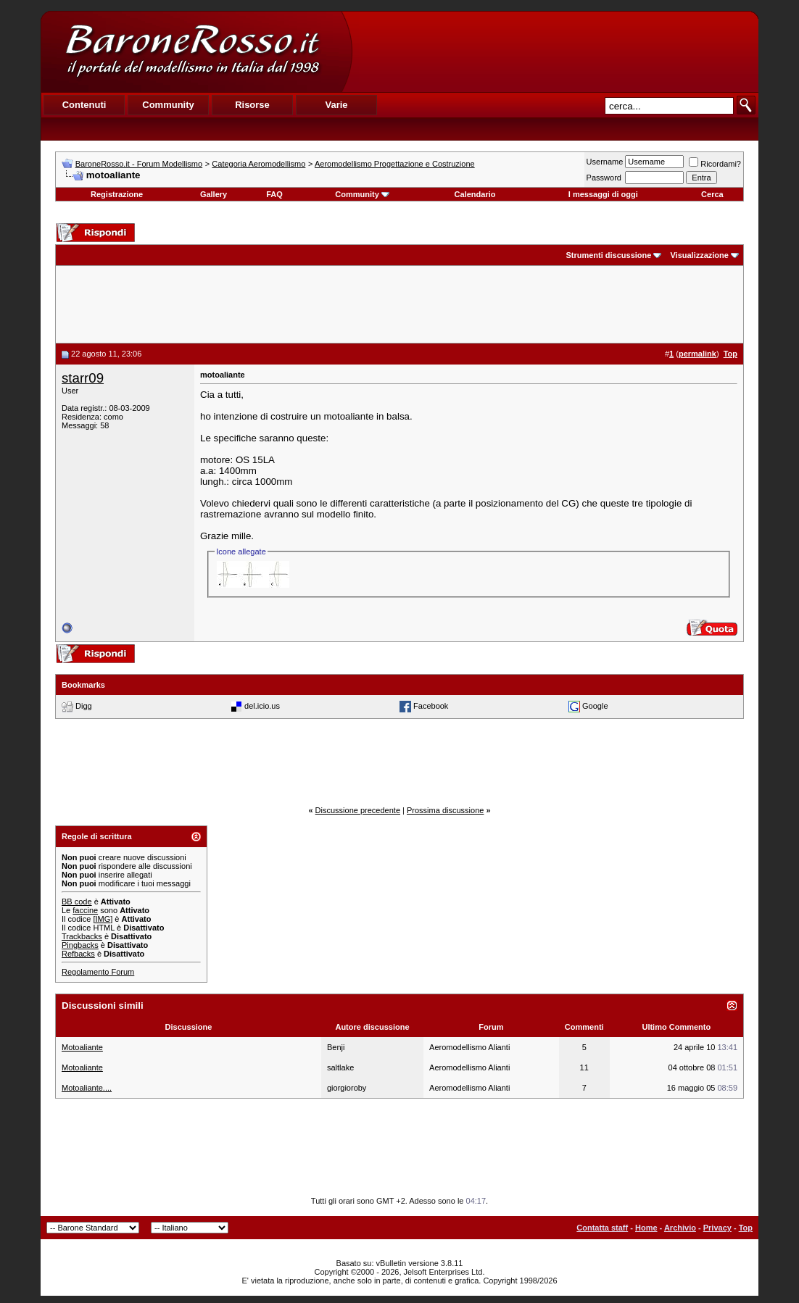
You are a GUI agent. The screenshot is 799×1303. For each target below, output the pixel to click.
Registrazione (117, 194)
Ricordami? (715, 163)
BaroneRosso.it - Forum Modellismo (138, 163)
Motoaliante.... (87, 1087)
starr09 (83, 378)
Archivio (680, 1227)
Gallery (213, 194)
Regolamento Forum (98, 971)
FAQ (274, 194)
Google (595, 706)
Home (646, 1227)
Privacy (717, 1227)
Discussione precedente (357, 810)
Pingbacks (80, 945)
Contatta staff (602, 1227)
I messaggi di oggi (603, 194)
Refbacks (78, 953)
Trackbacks (82, 936)
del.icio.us (262, 706)
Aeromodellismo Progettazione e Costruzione (395, 163)
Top (746, 1227)
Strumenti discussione (608, 255)
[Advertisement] (554, 51)
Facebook (430, 706)
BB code (77, 901)
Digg (83, 706)
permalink (697, 353)
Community (362, 194)
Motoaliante (82, 1047)
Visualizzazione (699, 255)
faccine (85, 910)
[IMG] (102, 919)
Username (605, 161)
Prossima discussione (445, 810)
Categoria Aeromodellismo (258, 163)
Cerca (712, 194)
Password (604, 177)
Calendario (475, 194)
